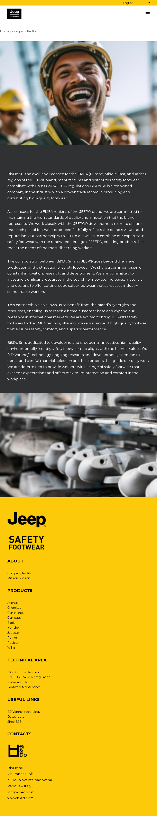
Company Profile (19, 573)
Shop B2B (14, 722)
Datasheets (15, 716)
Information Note (20, 682)
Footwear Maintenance (24, 687)
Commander (16, 613)
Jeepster (13, 633)
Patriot (12, 637)
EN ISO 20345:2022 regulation (28, 677)
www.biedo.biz (20, 798)
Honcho (13, 627)
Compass (14, 617)
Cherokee (14, 608)
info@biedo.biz (20, 792)
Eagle (11, 623)
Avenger (13, 603)
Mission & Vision (18, 578)
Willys (11, 647)
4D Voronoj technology (23, 712)
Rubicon (13, 643)
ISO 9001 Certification (23, 672)
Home (4, 31)
